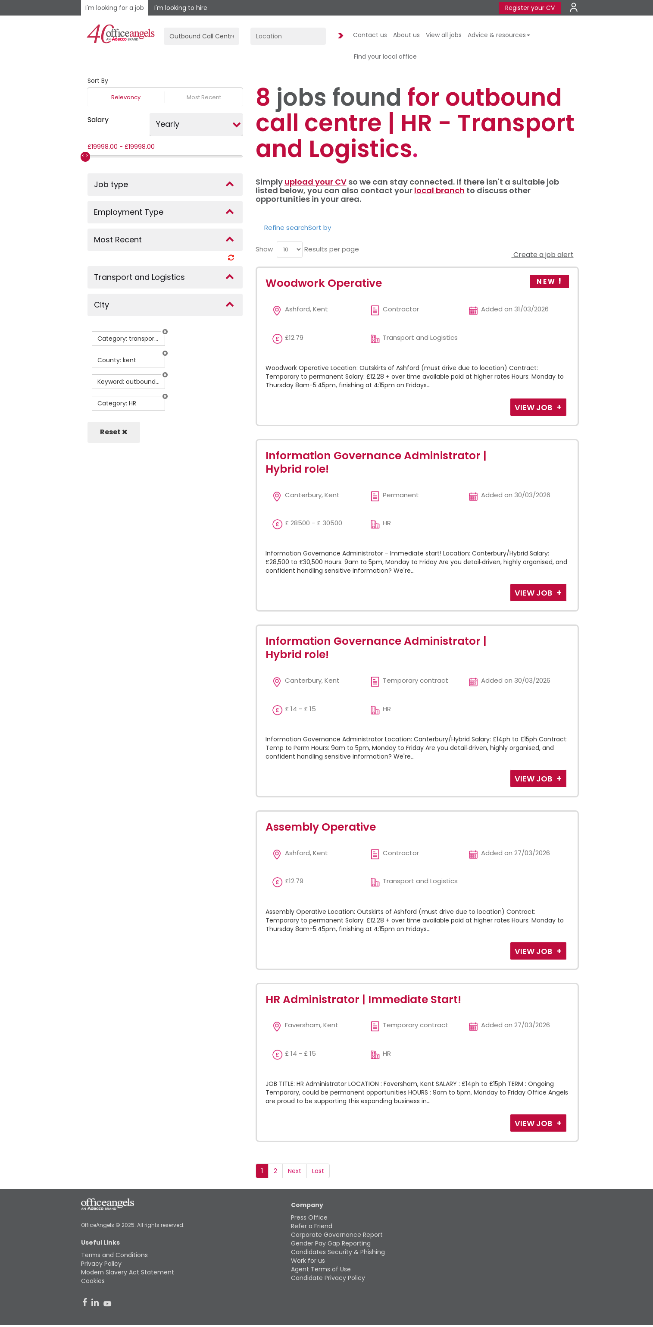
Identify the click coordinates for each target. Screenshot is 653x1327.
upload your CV (315, 181)
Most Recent (204, 97)
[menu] (290, 249)
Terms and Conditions (114, 1255)
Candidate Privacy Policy (328, 1278)
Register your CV (530, 7)
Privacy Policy (101, 1263)
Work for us (308, 1260)
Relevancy (126, 97)
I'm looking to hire (180, 7)
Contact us (370, 35)
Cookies (93, 1281)
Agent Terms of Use (321, 1269)
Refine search (286, 227)
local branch (439, 190)
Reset (114, 432)
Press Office (309, 1217)
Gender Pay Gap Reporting (331, 1243)
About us (406, 35)
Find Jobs (339, 36)
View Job (534, 407)
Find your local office (385, 56)
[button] (165, 332)
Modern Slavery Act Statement (127, 1272)
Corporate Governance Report (337, 1234)
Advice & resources (499, 35)
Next (294, 1171)
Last (318, 1171)
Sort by (319, 227)
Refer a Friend (311, 1226)
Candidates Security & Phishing (338, 1252)
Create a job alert (543, 255)
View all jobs (444, 35)
